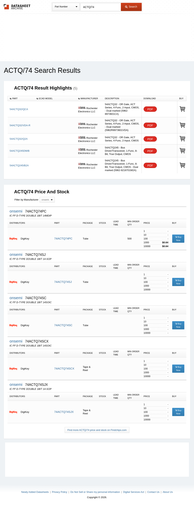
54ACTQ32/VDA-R (20, 125)
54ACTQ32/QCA (19, 109)
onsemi (16, 211)
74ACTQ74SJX (64, 411)
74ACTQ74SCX (64, 368)
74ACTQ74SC (63, 325)
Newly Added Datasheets (35, 492)
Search (131, 6)
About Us (168, 492)
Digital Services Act (133, 492)
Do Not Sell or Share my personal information (95, 492)
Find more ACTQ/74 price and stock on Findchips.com (97, 430)
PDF (150, 109)
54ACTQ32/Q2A (19, 138)
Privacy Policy (59, 492)
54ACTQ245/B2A (19, 165)
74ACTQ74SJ (63, 281)
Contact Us (153, 492)
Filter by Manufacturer (26, 199)
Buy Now (178, 238)
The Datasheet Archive (17, 6)
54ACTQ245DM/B (20, 150)
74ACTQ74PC (63, 238)
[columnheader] (21, 98)
